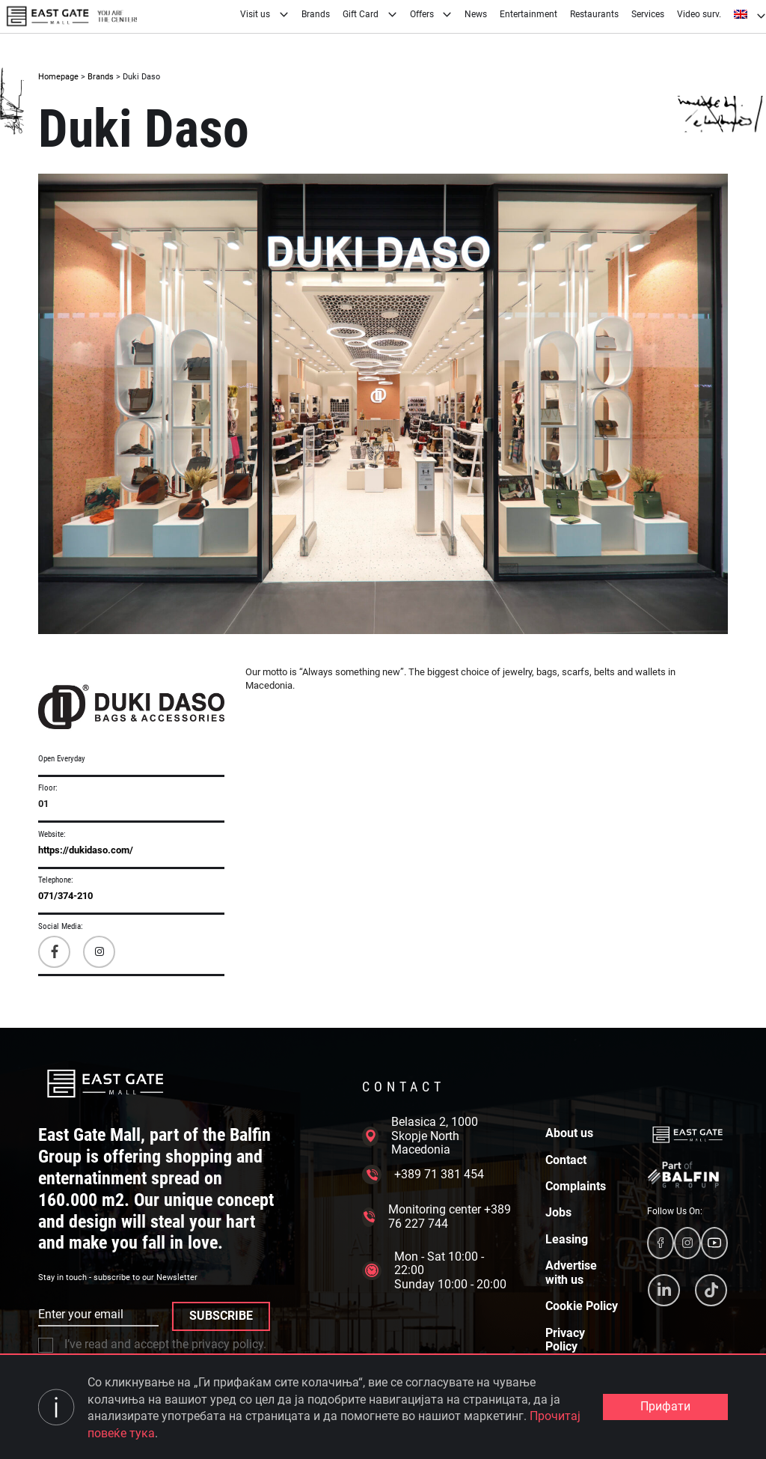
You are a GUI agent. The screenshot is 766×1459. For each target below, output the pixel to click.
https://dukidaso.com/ (85, 850)
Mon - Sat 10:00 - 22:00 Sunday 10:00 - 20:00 (434, 1270)
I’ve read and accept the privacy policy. (152, 1344)
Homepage (58, 77)
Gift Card (370, 14)
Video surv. (699, 14)
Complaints (575, 1186)
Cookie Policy (581, 1306)
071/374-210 (65, 895)
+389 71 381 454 (423, 1174)
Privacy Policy (565, 1339)
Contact (565, 1160)
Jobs (558, 1212)
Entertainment (528, 14)
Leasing (566, 1239)
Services (647, 14)
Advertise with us (571, 1272)
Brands (315, 14)
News (476, 14)
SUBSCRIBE (221, 1316)
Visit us (264, 14)
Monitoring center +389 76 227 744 (436, 1216)
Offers (431, 14)
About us (569, 1133)
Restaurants (594, 14)
